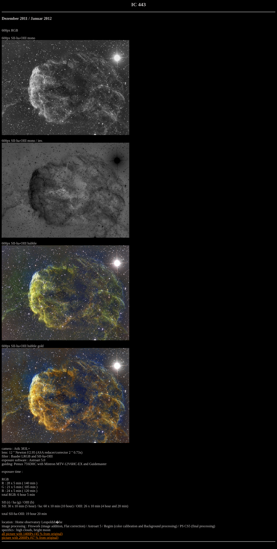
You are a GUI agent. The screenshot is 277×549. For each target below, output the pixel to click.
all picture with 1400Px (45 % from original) (32, 534)
